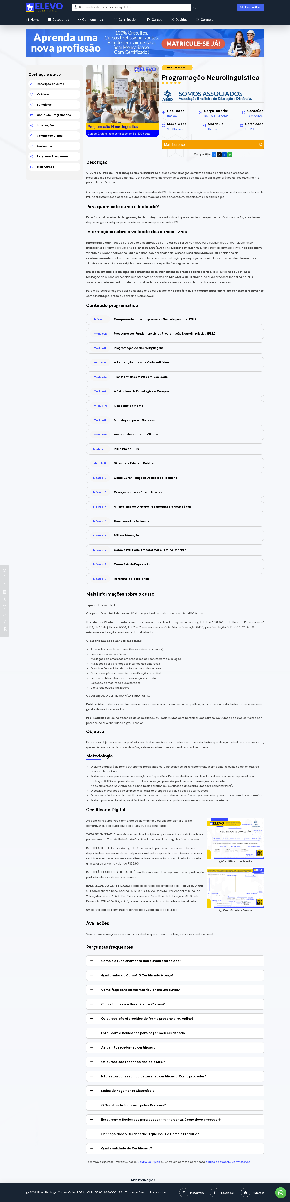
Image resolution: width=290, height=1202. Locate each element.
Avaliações (41, 146)
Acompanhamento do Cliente (124, 434)
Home (33, 20)
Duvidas (179, 20)
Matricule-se (213, 144)
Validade (39, 94)
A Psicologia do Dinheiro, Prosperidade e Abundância (140, 506)
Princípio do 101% (114, 449)
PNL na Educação (114, 535)
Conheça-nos (90, 20)
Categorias (58, 20)
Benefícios (41, 105)
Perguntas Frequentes (49, 156)
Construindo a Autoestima (121, 521)
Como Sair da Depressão (120, 564)
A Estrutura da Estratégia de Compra (129, 391)
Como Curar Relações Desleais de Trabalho (133, 478)
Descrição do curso (47, 84)
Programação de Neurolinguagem (126, 348)
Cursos (154, 20)
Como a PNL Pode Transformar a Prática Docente (138, 550)
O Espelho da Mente (117, 405)
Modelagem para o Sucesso (122, 420)
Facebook (222, 1192)
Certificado (125, 20)
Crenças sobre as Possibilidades (126, 492)
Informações (42, 125)
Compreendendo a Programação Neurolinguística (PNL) (143, 319)
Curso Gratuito (177, 67)
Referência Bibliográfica (119, 579)
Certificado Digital (46, 136)
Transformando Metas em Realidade (129, 377)
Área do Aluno (250, 7)
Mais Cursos (42, 167)
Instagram (191, 1192)
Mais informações (145, 1180)
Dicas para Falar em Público (122, 463)
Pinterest (252, 1192)
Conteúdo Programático (50, 115)
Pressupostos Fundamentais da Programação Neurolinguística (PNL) (152, 333)
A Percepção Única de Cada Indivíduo (129, 362)
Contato (205, 20)
